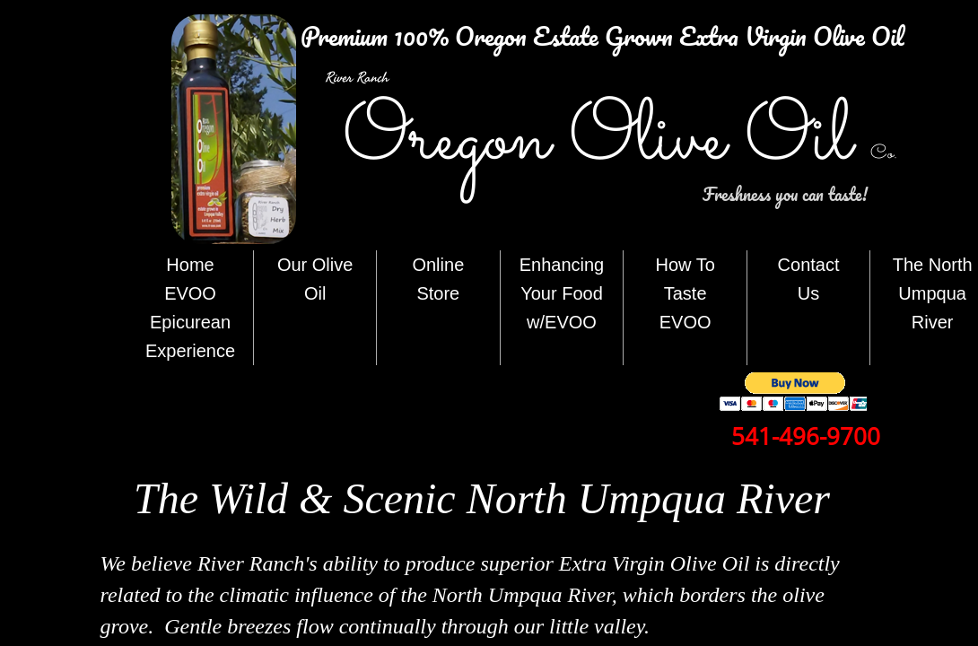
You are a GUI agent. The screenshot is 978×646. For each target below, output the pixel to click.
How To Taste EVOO (684, 293)
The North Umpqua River (933, 293)
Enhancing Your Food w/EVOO (562, 293)
